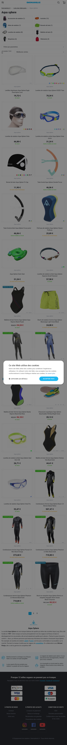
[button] (18, 379)
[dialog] (33, 372)
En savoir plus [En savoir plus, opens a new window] (50, 373)
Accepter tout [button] (48, 379)
